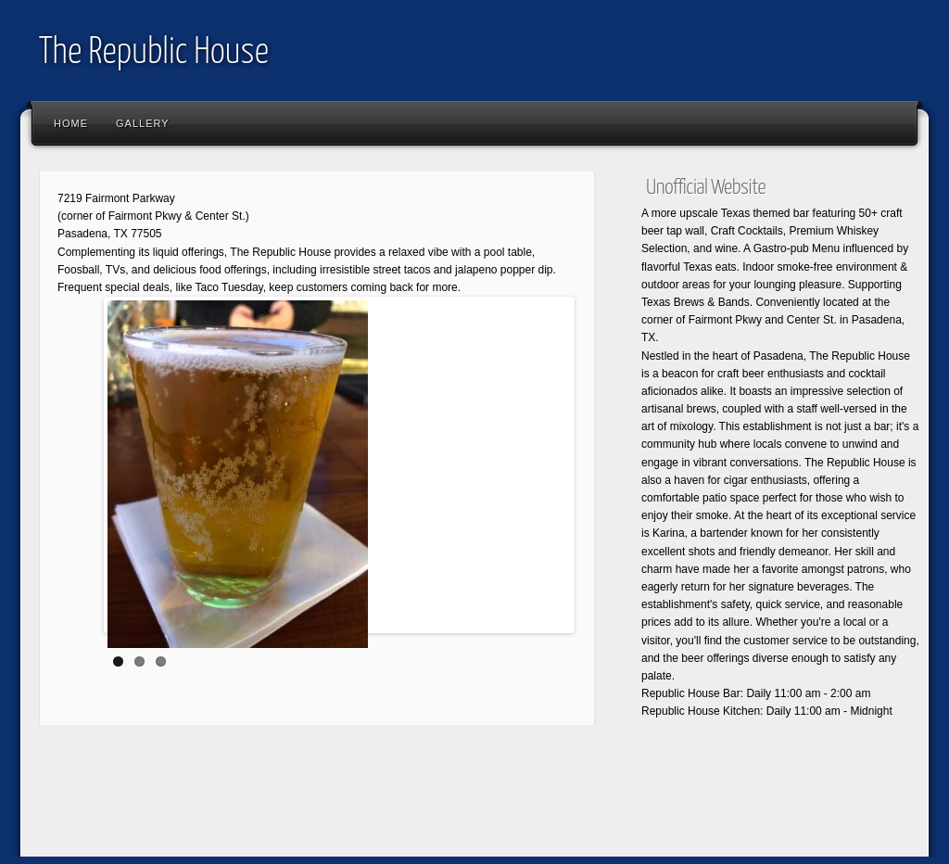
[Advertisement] (367, 803)
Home (71, 123)
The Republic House (154, 53)
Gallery (143, 123)
